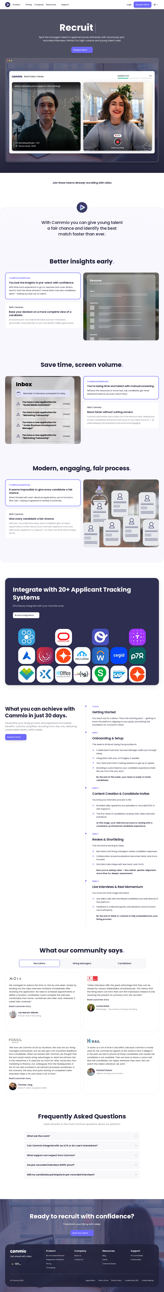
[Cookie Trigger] (148, 1280)
